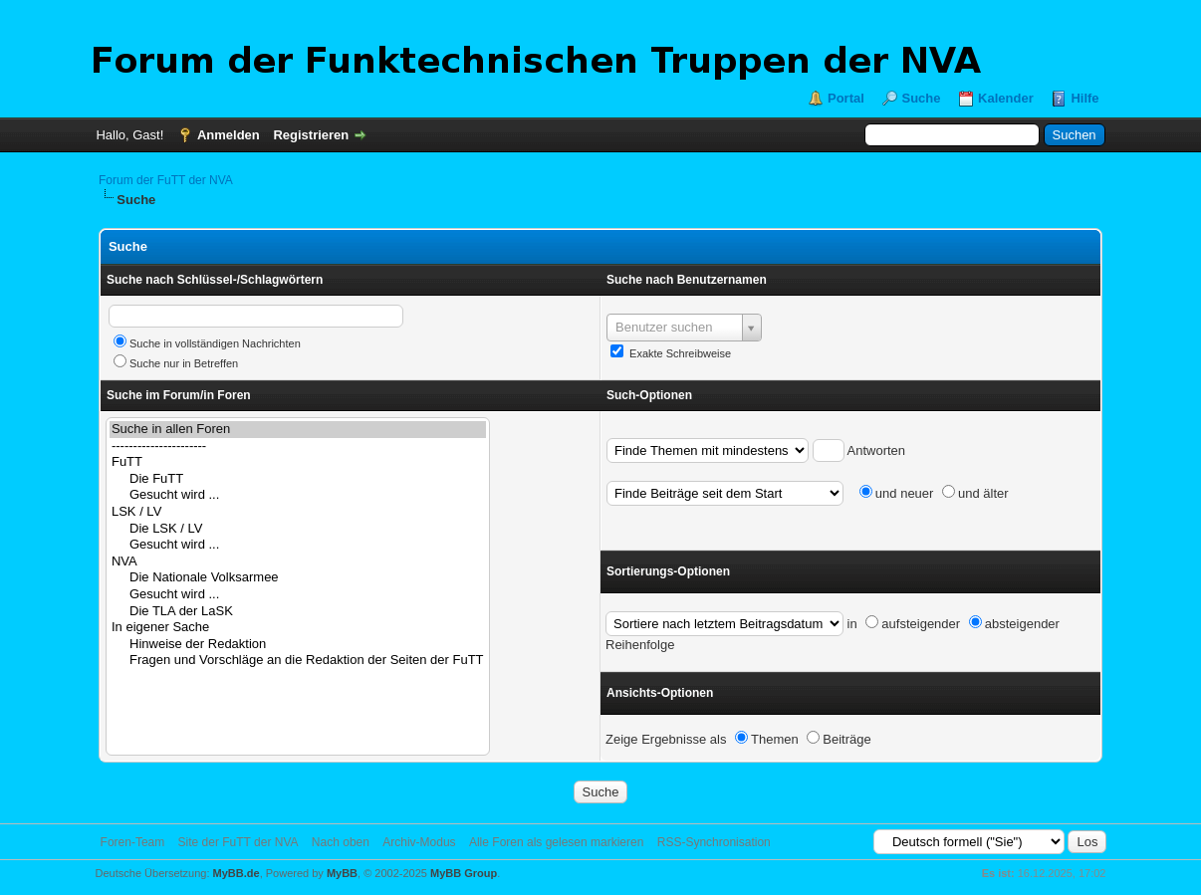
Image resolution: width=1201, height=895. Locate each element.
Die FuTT (298, 479)
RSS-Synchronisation (714, 842)
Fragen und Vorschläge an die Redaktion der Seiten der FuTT (298, 660)
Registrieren (311, 134)
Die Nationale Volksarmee (298, 577)
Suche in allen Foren (298, 429)
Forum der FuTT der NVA (166, 180)
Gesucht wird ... (298, 495)
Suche (920, 98)
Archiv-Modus (418, 842)
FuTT (298, 462)
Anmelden (228, 134)
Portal (846, 98)
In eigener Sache (298, 627)
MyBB (342, 873)
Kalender (1006, 98)
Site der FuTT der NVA (238, 842)
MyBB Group (463, 873)
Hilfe (1084, 98)
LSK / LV (298, 512)
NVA (298, 562)
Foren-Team (133, 842)
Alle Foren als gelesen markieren (556, 842)
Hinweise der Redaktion (298, 644)
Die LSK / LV (298, 529)
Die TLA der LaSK (298, 611)
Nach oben (340, 842)
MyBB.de (236, 873)
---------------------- (298, 446)
